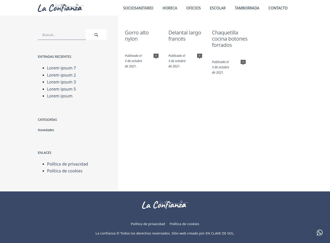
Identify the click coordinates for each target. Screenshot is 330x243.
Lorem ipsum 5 (61, 89)
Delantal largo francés (184, 35)
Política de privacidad (67, 163)
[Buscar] (96, 34)
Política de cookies (64, 171)
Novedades (46, 130)
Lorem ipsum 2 (61, 74)
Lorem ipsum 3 (61, 82)
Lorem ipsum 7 (61, 68)
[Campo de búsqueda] (62, 34)
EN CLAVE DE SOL (220, 233)
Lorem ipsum (59, 96)
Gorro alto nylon (137, 35)
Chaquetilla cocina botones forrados (230, 38)
